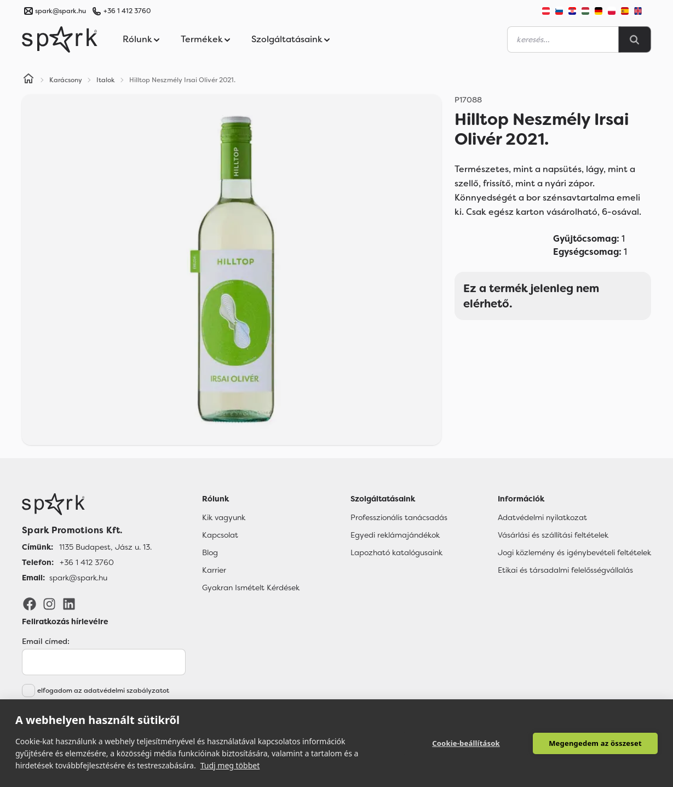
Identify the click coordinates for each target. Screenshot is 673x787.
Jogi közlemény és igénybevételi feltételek (574, 552)
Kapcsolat (220, 535)
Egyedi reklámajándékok (395, 535)
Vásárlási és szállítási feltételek (553, 535)
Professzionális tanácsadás (398, 517)
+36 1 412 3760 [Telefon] (87, 562)
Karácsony (65, 80)
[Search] (634, 39)
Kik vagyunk (223, 517)
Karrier (214, 570)
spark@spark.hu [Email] (78, 578)
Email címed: (46, 641)
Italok (105, 80)
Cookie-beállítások (466, 743)
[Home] (28, 80)
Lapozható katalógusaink (396, 552)
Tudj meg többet (230, 765)
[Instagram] (49, 603)
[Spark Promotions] (59, 39)
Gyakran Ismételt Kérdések (251, 587)
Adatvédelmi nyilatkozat (542, 517)
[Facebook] (29, 603)
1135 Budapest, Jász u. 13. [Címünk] (105, 547)
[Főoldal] (87, 504)
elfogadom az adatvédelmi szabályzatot (103, 690)
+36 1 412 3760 (127, 11)
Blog (210, 552)
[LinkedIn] (69, 603)
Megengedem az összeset (595, 743)
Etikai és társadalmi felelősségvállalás (565, 570)
